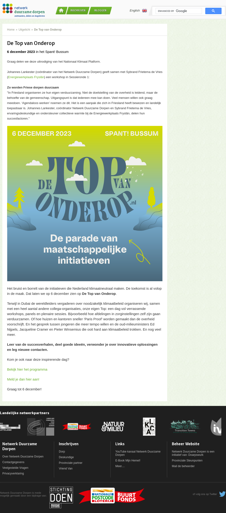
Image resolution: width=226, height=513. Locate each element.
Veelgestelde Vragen (15, 467)
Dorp (62, 451)
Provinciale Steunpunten (187, 460)
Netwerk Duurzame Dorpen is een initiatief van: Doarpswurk (193, 453)
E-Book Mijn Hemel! (127, 460)
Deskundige (66, 457)
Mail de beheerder (183, 466)
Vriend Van (66, 468)
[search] (178, 11)
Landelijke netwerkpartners (24, 413)
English (138, 10)
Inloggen (100, 10)
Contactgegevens (13, 462)
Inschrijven (77, 10)
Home (11, 29)
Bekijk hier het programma (27, 369)
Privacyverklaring (13, 473)
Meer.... (120, 466)
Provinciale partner (70, 463)
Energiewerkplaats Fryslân (26, 77)
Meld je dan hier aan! (23, 379)
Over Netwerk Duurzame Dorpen (23, 456)
